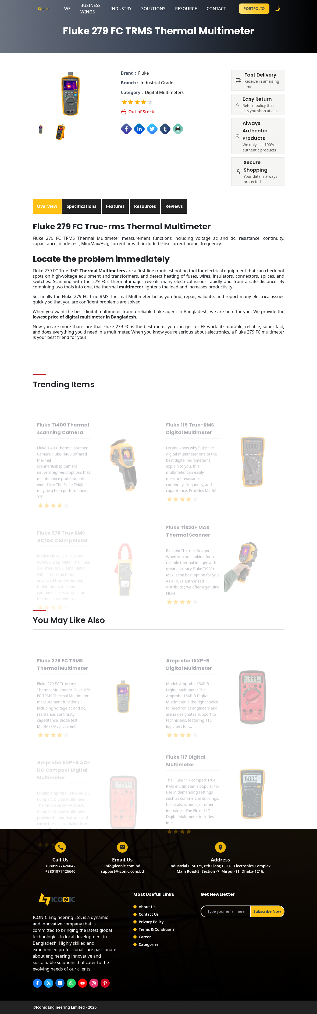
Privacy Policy (151, 921)
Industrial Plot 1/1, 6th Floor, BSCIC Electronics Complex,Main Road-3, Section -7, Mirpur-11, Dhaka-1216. (220, 868)
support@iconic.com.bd (122, 871)
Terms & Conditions (156, 929)
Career (145, 936)
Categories (149, 944)
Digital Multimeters (164, 92)
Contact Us (149, 914)
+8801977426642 (60, 865)
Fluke (143, 72)
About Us (147, 906)
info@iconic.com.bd (122, 865)
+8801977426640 (60, 871)
